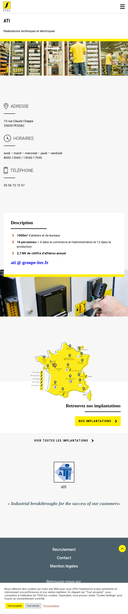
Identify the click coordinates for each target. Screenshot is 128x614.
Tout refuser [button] (33, 605)
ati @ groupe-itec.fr (29, 262)
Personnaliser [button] (51, 606)
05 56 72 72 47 (14, 185)
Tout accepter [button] (15, 605)
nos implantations (95, 421)
